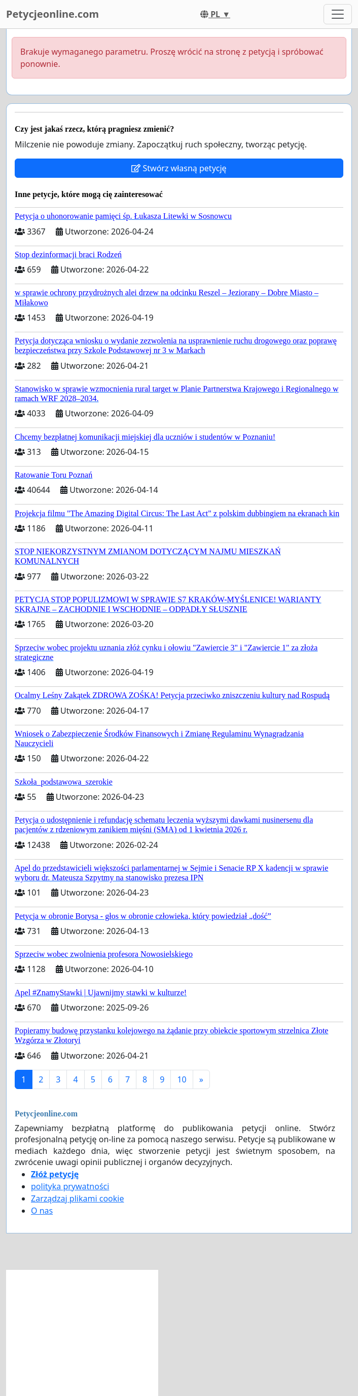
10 (181, 1079)
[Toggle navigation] (338, 14)
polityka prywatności (70, 1186)
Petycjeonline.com (52, 14)
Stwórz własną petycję (178, 168)
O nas (42, 1210)
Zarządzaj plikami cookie (77, 1198)
